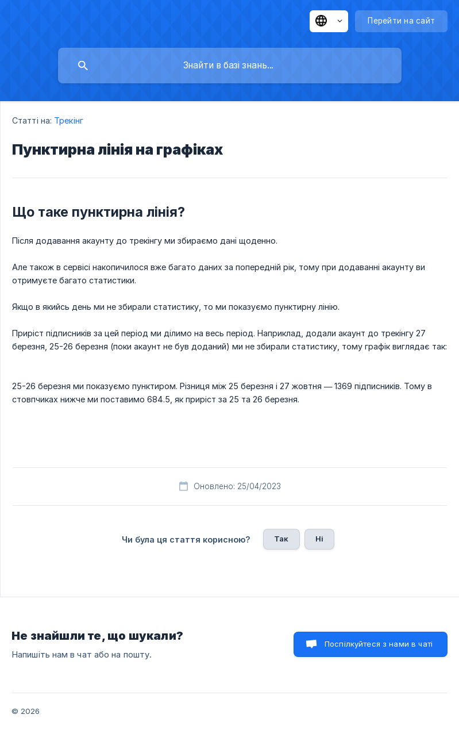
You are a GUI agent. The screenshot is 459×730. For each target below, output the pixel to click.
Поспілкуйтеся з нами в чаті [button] (379, 643)
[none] (329, 21)
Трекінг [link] (68, 120)
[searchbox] (230, 65)
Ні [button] (319, 538)
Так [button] (281, 538)
